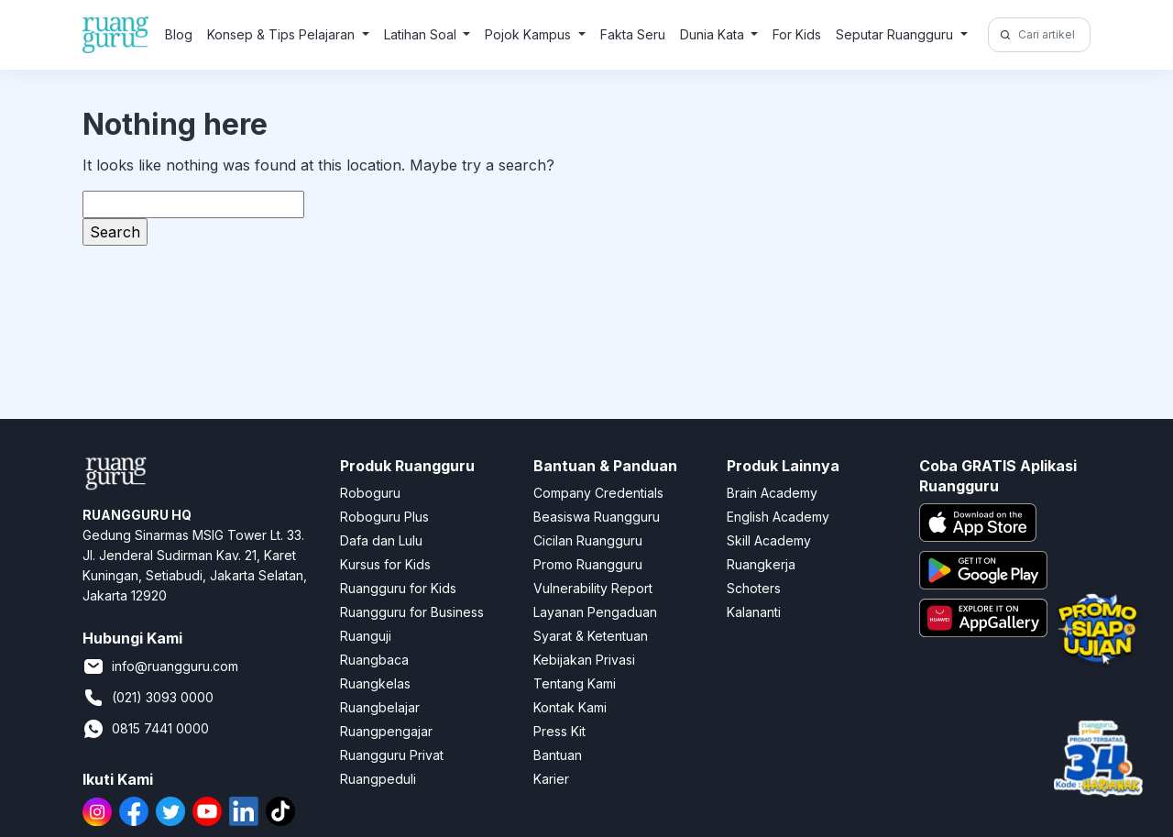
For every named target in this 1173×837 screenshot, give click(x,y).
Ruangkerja (761, 564)
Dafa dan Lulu (381, 540)
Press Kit (559, 731)
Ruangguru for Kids (398, 588)
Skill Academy (769, 540)
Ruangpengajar (386, 731)
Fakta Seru (632, 34)
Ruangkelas (375, 683)
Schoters (754, 588)
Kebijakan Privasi (584, 659)
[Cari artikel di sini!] (1051, 35)
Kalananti (754, 612)
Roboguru (370, 493)
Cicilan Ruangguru (587, 540)
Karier (551, 779)
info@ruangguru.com (160, 666)
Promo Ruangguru (587, 564)
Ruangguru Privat (392, 755)
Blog (178, 34)
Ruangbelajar (380, 707)
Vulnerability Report (592, 588)
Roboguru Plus (384, 516)
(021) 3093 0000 (148, 698)
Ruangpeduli (378, 779)
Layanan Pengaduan (595, 612)
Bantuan (557, 755)
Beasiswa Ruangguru (596, 516)
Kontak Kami (570, 707)
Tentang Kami (574, 683)
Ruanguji (365, 636)
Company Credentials (598, 493)
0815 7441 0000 (145, 729)
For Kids (797, 34)
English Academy (778, 516)
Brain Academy (772, 493)
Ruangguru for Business (412, 612)
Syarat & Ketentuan (590, 636)
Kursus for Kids (385, 564)
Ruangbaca (374, 659)
